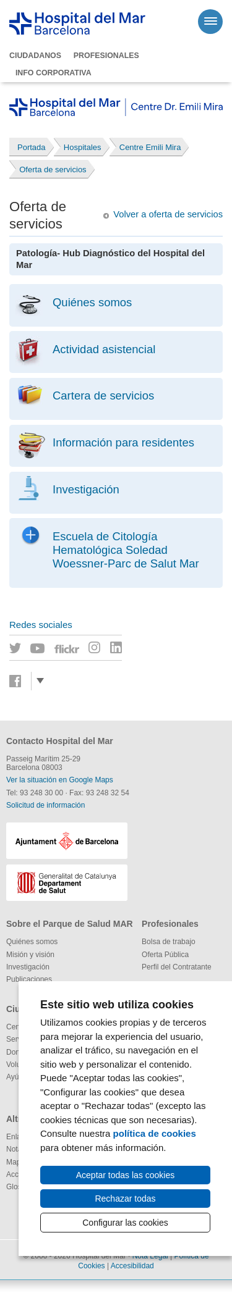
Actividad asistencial (104, 349)
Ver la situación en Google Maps (59, 780)
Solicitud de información (45, 805)
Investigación (86, 489)
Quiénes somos (92, 302)
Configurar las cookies (125, 1223)
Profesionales (106, 55)
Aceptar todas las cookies (125, 1175)
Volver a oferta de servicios (168, 214)
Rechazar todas (125, 1198)
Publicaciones (29, 979)
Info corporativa (53, 73)
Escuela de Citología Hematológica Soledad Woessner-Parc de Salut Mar (126, 550)
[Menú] (210, 21)
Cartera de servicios (103, 395)
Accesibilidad (132, 1266)
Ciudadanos (35, 55)
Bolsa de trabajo (168, 941)
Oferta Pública (165, 954)
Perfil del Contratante (177, 967)
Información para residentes (123, 442)
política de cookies (154, 1133)
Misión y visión (30, 954)
